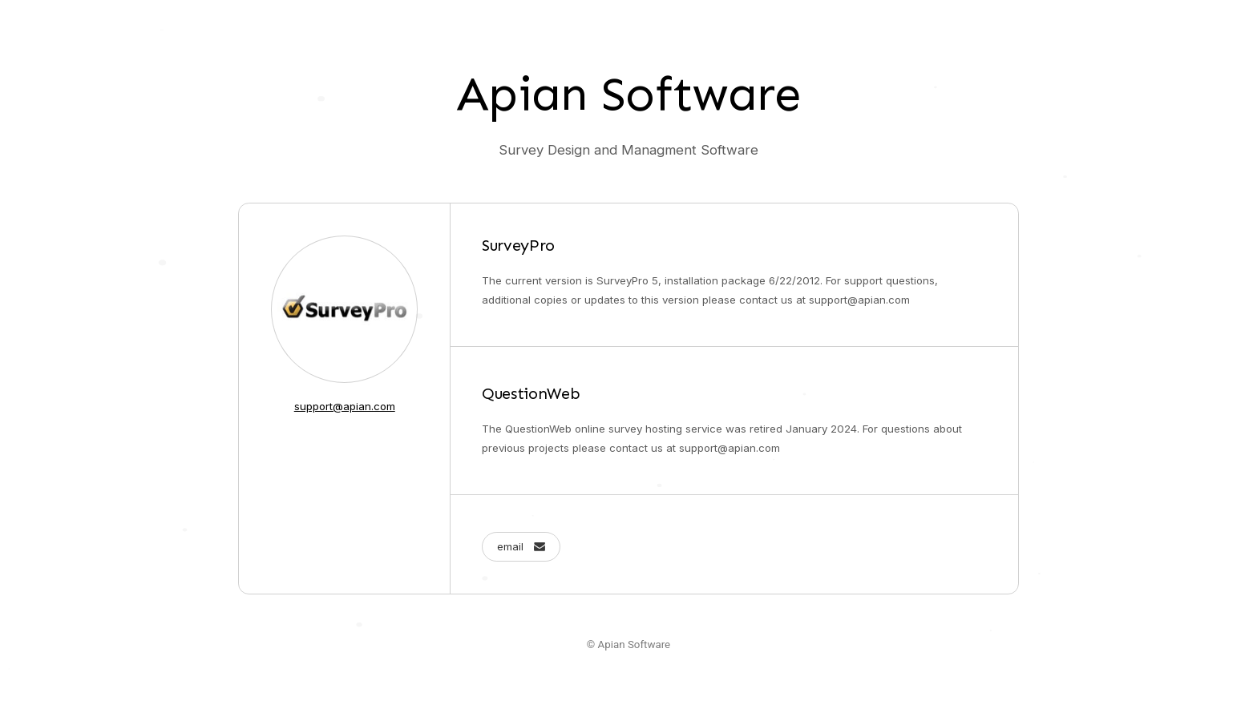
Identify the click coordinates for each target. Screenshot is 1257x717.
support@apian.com (344, 406)
